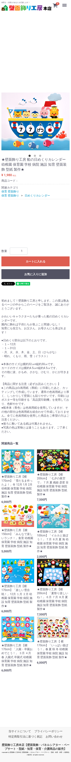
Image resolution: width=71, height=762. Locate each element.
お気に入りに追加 (35, 274)
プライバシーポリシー (48, 731)
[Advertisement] (35, 47)
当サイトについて (19, 731)
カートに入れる (35, 261)
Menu (64, 3)
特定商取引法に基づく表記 (25, 736)
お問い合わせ (54, 736)
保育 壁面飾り (10, 191)
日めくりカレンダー (37, 195)
